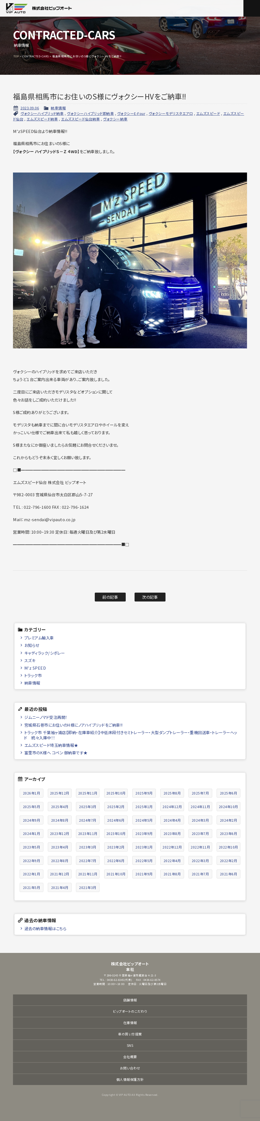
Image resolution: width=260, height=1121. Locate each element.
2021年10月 (116, 873)
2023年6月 (228, 833)
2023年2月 (116, 847)
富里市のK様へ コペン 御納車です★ (56, 752)
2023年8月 (172, 833)
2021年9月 (144, 873)
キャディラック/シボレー (44, 652)
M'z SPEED (35, 667)
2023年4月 (60, 847)
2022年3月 (200, 860)
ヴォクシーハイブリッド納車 (42, 113)
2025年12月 (59, 793)
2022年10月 (228, 847)
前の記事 (110, 597)
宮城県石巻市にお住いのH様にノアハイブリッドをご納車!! (73, 724)
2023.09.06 (29, 107)
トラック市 (33, 675)
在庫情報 (130, 1022)
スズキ (30, 660)
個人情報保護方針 (130, 1079)
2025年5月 (31, 806)
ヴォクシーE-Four (131, 113)
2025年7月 (200, 793)
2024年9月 (31, 820)
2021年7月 (200, 873)
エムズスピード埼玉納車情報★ (51, 745)
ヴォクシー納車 (115, 119)
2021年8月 (172, 873)
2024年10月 (228, 806)
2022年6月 (116, 860)
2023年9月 (144, 833)
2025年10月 (116, 793)
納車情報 (58, 107)
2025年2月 (116, 806)
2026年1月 (31, 793)
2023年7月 (200, 833)
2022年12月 (172, 847)
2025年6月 (228, 793)
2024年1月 (31, 833)
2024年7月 (87, 820)
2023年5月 (31, 847)
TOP (16, 56)
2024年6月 (116, 820)
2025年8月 (172, 793)
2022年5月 (144, 860)
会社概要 (130, 1056)
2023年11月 (88, 833)
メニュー (251, 8)
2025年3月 (87, 806)
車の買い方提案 (130, 1034)
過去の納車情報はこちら (45, 928)
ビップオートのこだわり (130, 1011)
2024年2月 (228, 820)
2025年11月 (88, 793)
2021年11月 (88, 873)
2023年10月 (116, 833)
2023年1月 (144, 847)
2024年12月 (172, 806)
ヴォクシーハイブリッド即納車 (90, 113)
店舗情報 (130, 999)
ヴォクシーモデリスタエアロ (171, 113)
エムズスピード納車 (42, 119)
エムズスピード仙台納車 (80, 119)
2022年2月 (228, 860)
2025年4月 (60, 806)
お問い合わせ (130, 1068)
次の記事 (150, 597)
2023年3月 (87, 847)
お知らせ (31, 645)
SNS (130, 1045)
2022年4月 (172, 860)
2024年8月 (60, 820)
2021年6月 (228, 873)
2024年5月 (144, 820)
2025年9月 (144, 793)
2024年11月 (200, 806)
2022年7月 (87, 860)
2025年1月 (144, 806)
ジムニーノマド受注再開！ (45, 717)
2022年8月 (60, 860)
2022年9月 (31, 860)
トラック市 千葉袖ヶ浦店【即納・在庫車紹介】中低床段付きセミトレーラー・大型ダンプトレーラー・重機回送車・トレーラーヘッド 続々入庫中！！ (130, 735)
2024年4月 (172, 820)
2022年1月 (31, 873)
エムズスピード (208, 113)
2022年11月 (200, 847)
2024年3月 (200, 820)
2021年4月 (60, 887)
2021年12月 (59, 873)
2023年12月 (59, 833)
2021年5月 (31, 887)
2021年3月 (87, 887)
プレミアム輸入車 (39, 637)
